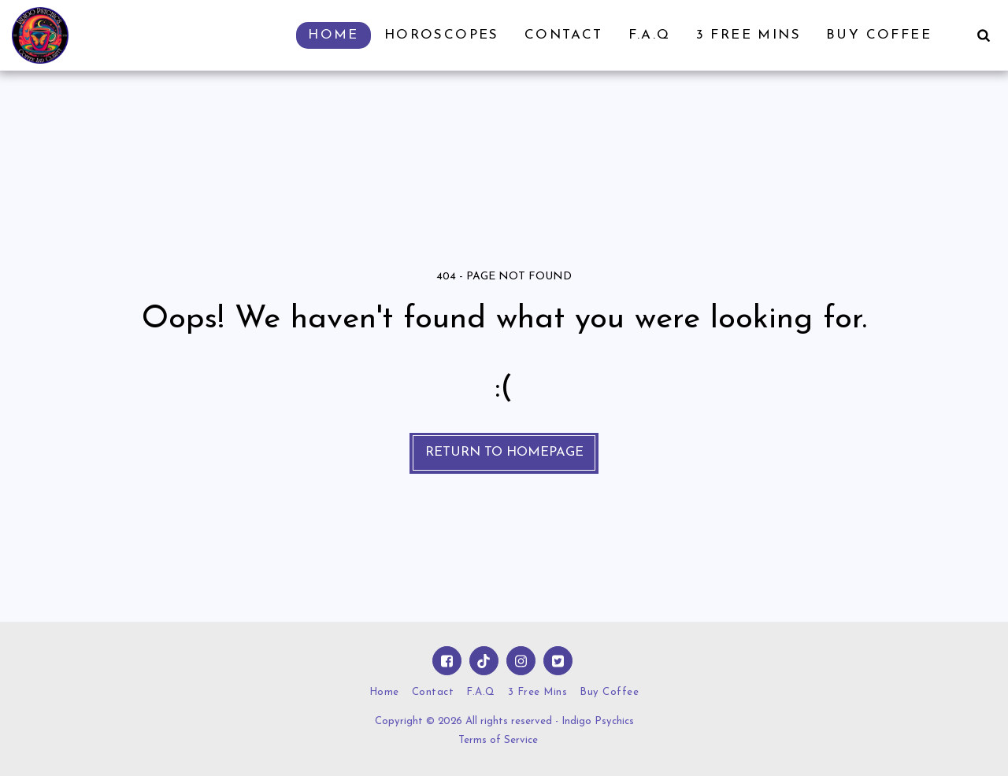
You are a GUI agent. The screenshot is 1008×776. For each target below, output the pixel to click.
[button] (983, 35)
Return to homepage (504, 452)
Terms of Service (498, 740)
